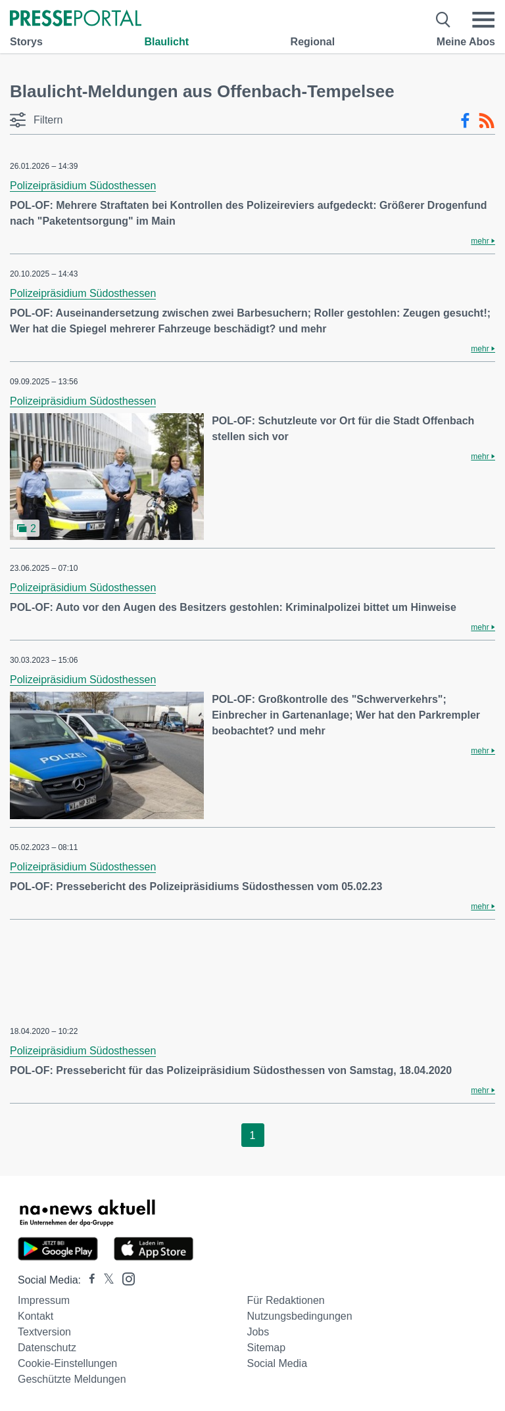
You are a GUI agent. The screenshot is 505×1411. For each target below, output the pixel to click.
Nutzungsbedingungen (299, 1316)
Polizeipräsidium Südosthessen (83, 185)
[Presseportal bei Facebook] (88, 1280)
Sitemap (266, 1347)
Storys (26, 41)
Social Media (277, 1363)
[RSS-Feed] (486, 121)
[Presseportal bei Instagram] (124, 1278)
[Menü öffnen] (483, 20)
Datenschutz (47, 1347)
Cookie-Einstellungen (67, 1363)
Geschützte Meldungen (72, 1379)
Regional (313, 41)
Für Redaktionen (285, 1300)
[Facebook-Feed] (465, 121)
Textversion (44, 1331)
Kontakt (35, 1316)
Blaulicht (166, 41)
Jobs (258, 1331)
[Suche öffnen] (443, 20)
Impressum (44, 1300)
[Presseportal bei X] (104, 1280)
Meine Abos (466, 41)
